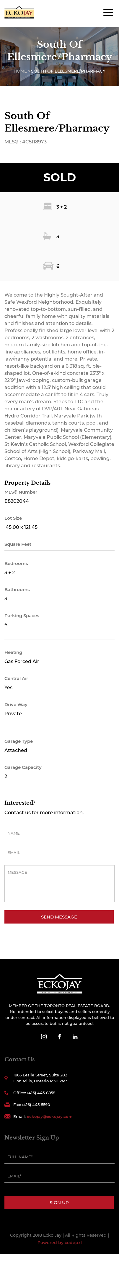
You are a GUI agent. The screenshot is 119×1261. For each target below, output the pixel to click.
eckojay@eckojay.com (50, 1116)
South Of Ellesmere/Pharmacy (68, 71)
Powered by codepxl (60, 1242)
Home (20, 71)
